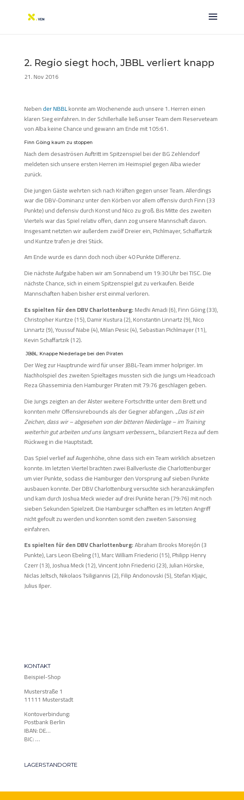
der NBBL (55, 108)
